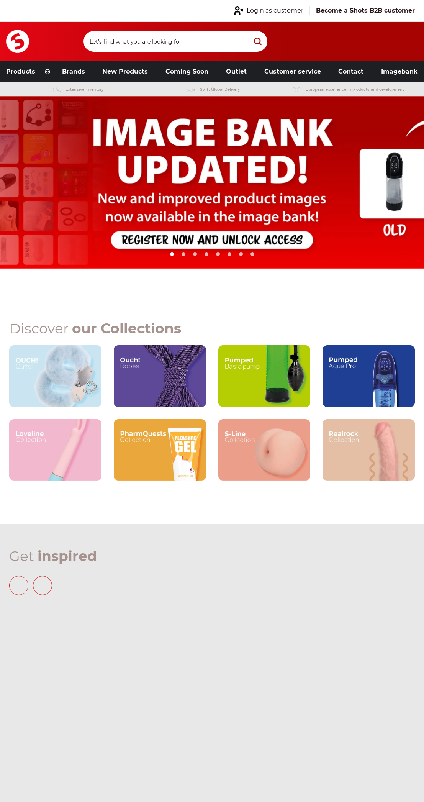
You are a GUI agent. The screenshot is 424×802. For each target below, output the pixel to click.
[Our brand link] (55, 376)
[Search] (175, 41)
